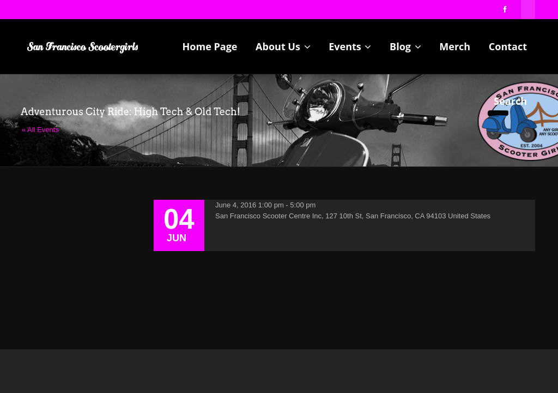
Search (510, 101)
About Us (283, 46)
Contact (508, 46)
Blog (405, 46)
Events (350, 46)
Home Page (210, 46)
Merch (454, 46)
